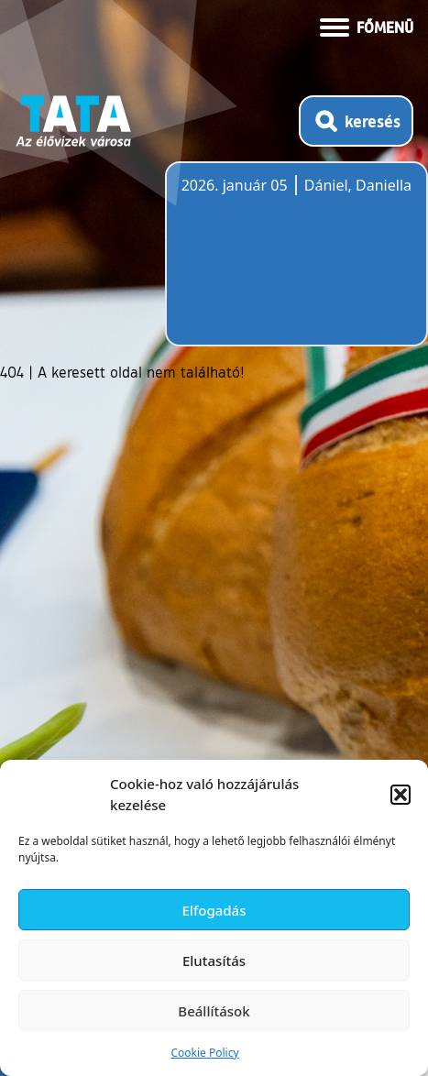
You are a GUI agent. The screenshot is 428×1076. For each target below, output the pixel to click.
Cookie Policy (204, 1052)
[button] (400, 794)
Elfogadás (214, 910)
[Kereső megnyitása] (356, 121)
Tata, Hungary (284, 265)
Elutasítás (214, 960)
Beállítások (213, 1011)
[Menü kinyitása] (366, 25)
